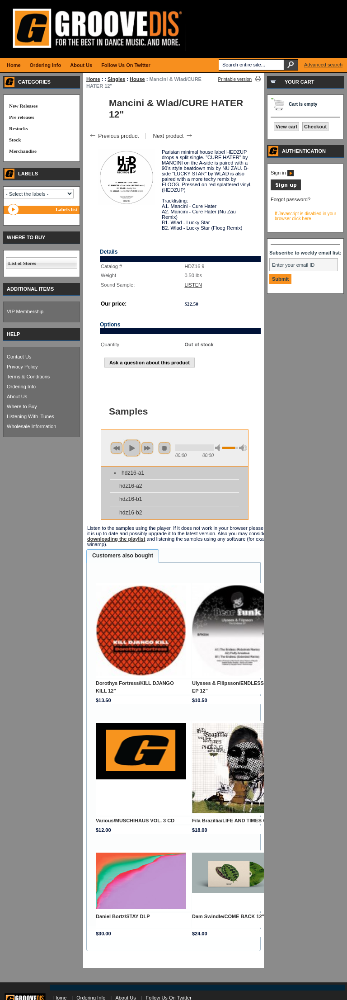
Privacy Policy (22, 366)
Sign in (282, 172)
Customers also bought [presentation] (122, 555)
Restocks (18, 128)
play (132, 448)
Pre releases (21, 117)
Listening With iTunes (30, 416)
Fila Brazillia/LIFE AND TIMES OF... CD (237, 820)
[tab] (122, 556)
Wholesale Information (31, 426)
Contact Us (19, 356)
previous (116, 448)
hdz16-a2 (130, 486)
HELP (13, 334)
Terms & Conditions (28, 376)
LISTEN (193, 285)
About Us (17, 396)
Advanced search (323, 64)
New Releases (23, 105)
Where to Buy (22, 406)
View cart (286, 126)
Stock (15, 139)
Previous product (114, 136)
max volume (243, 447)
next (147, 448)
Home (93, 79)
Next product (173, 136)
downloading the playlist (116, 539)
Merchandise (23, 151)
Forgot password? (290, 199)
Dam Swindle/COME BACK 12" (228, 916)
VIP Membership (25, 311)
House (137, 79)
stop (164, 448)
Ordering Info (21, 386)
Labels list (66, 209)
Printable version (235, 79)
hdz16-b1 (130, 499)
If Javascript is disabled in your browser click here (305, 216)
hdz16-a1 (133, 473)
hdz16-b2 (130, 512)
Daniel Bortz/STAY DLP (123, 916)
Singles (116, 79)
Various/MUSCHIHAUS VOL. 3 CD (135, 820)
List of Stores (22, 263)
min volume (219, 447)
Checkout (315, 126)
